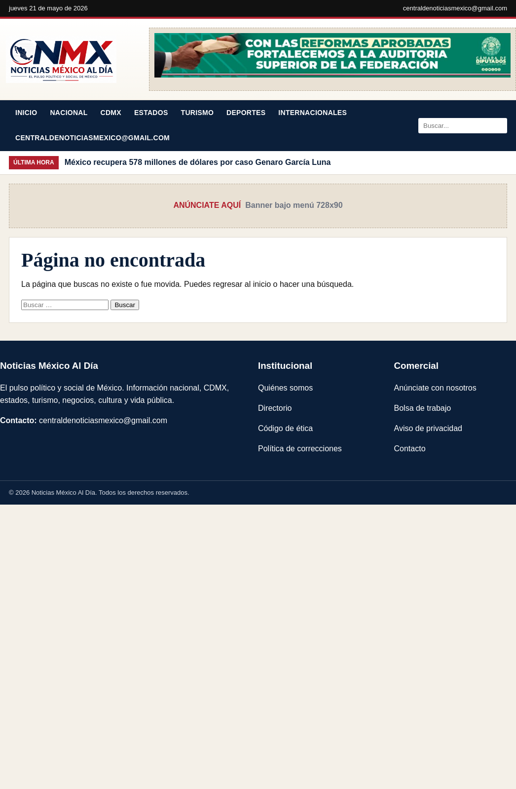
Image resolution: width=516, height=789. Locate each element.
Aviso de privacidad (428, 428)
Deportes (245, 113)
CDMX (111, 113)
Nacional (68, 113)
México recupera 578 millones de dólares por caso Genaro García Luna (198, 162)
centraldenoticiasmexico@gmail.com (455, 8)
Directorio (275, 408)
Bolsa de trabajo (422, 408)
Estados (151, 113)
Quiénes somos (285, 388)
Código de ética (285, 428)
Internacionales (312, 113)
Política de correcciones (300, 448)
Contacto (410, 448)
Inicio (26, 113)
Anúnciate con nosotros (435, 388)
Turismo (197, 113)
